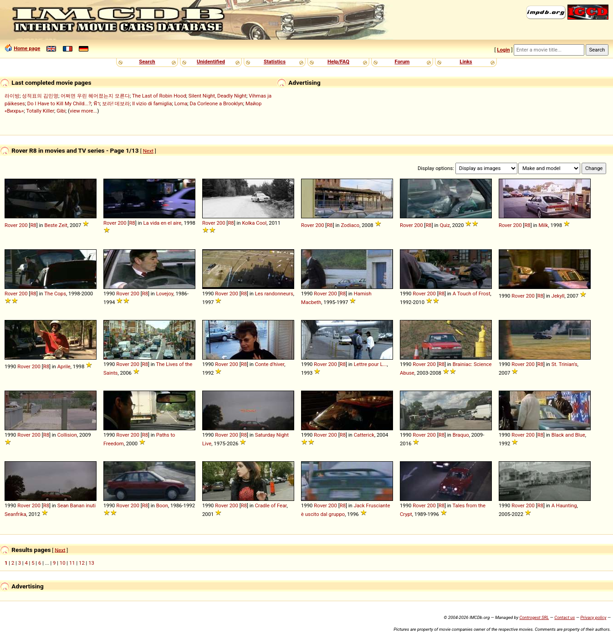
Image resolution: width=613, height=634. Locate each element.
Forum (402, 61)
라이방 (12, 96)
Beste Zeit (55, 225)
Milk (543, 225)
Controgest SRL (534, 617)
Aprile (64, 366)
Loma (181, 103)
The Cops (55, 293)
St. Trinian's (564, 364)
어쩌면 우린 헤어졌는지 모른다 (95, 96)
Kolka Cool (254, 223)
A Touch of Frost (471, 293)
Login (503, 49)
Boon (162, 505)
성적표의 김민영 (40, 96)
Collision (67, 435)
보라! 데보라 (116, 103)
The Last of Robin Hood (159, 96)
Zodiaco (350, 225)
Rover (11, 225)
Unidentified (211, 61)
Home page (27, 48)
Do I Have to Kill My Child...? (59, 103)
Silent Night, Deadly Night (217, 96)
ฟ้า (96, 103)
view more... (83, 111)
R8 (33, 225)
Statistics (275, 61)
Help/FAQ (338, 61)
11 (72, 563)
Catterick (364, 435)
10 (63, 563)
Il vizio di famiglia (152, 103)
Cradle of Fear (271, 505)
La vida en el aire (162, 223)
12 (82, 563)
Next (148, 151)
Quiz (444, 225)
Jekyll (558, 296)
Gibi (61, 111)
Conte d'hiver (270, 364)
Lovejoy (165, 293)
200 (23, 225)
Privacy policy (593, 617)
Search (147, 61)
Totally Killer (40, 111)
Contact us (564, 617)
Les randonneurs (274, 293)
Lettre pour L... (370, 364)
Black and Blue (568, 435)
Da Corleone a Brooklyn (216, 103)
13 (91, 563)
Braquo (461, 435)
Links (466, 61)
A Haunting (564, 505)
